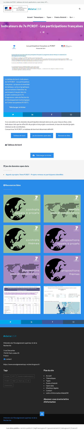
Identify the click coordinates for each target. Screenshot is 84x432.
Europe (7, 376)
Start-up (21, 381)
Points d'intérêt (61, 17)
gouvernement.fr (54, 428)
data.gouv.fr (65, 428)
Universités (8, 385)
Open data (50, 386)
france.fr (74, 428)
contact (9, 359)
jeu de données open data (42, 135)
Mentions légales (52, 388)
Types (50, 17)
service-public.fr (26, 428)
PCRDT (7, 381)
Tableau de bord (19, 135)
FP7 (13, 376)
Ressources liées (64, 135)
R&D (14, 381)
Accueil (30, 17)
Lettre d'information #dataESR (57, 393)
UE (28, 381)
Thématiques (40, 17)
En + (72, 17)
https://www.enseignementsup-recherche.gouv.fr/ (21, 364)
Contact (49, 390)
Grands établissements (26, 376)
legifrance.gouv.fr (40, 428)
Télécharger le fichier (42, 155)
